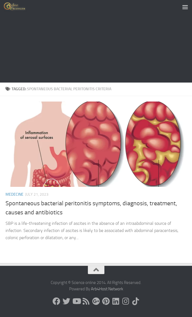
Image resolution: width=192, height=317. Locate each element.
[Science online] (56, 301)
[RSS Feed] (86, 301)
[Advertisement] (96, 41)
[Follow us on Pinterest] (106, 301)
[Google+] (96, 301)
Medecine (14, 194)
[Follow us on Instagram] (126, 301)
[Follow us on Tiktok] (136, 301)
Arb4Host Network (107, 288)
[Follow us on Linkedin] (116, 301)
